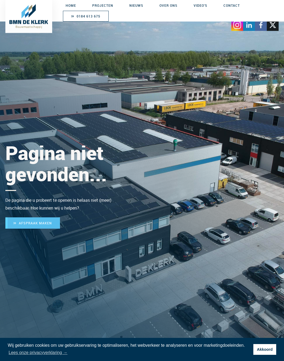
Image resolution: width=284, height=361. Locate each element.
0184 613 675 (88, 16)
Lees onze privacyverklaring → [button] (38, 352)
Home (71, 5)
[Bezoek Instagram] (237, 24)
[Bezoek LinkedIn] (249, 24)
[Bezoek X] (273, 24)
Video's (200, 5)
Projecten (102, 5)
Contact (231, 5)
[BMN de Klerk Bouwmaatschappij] (28, 15)
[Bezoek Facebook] (261, 24)
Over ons (168, 5)
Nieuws (136, 5)
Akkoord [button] (264, 349)
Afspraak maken (35, 223)
